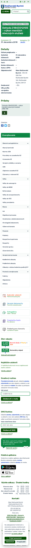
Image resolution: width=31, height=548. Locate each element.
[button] (25, 440)
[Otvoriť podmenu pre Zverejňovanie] (28, 133)
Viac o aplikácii (6, 469)
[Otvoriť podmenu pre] (28, 136)
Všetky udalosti (6, 364)
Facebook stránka (15, 514)
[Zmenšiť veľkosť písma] (22, 1)
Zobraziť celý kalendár (8, 348)
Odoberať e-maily (10, 392)
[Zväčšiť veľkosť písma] (24, 1)
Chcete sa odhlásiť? (7, 396)
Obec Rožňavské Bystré (21, 527)
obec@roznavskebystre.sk (15, 512)
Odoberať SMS (9, 423)
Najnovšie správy (11, 441)
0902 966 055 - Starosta (15, 508)
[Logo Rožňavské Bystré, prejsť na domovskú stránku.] (15, 7)
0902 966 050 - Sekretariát (15, 510)
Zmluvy (23, 35)
